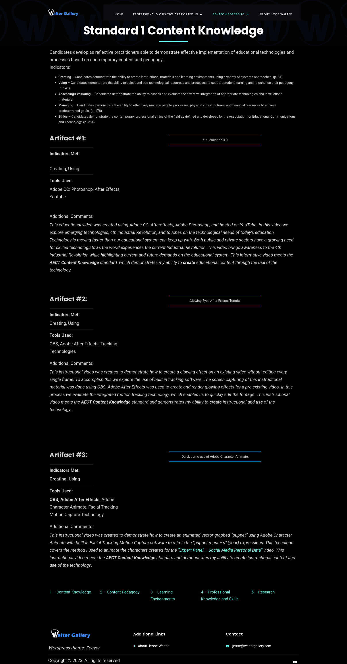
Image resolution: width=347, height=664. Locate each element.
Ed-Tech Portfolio (231, 10)
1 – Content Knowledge (70, 588)
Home (120, 10)
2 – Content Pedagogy (119, 588)
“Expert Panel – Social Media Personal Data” (220, 546)
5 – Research (263, 588)
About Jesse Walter (275, 10)
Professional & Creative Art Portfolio (168, 10)
